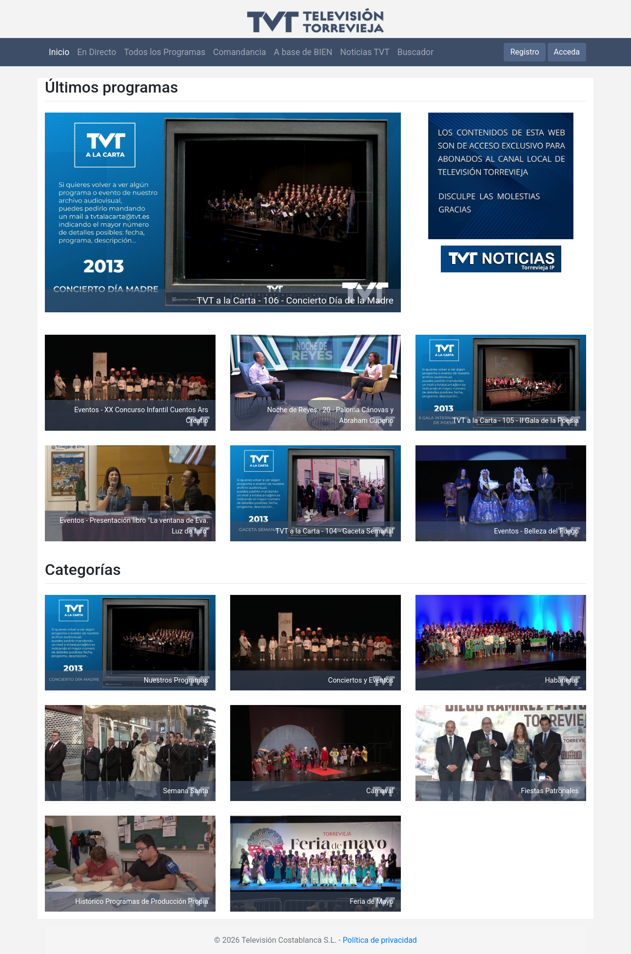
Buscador (415, 52)
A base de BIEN (303, 52)
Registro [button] (524, 52)
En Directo (96, 52)
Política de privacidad (380, 940)
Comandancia (239, 52)
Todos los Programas (164, 52)
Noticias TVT (365, 52)
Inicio (59, 52)
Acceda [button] (567, 52)
